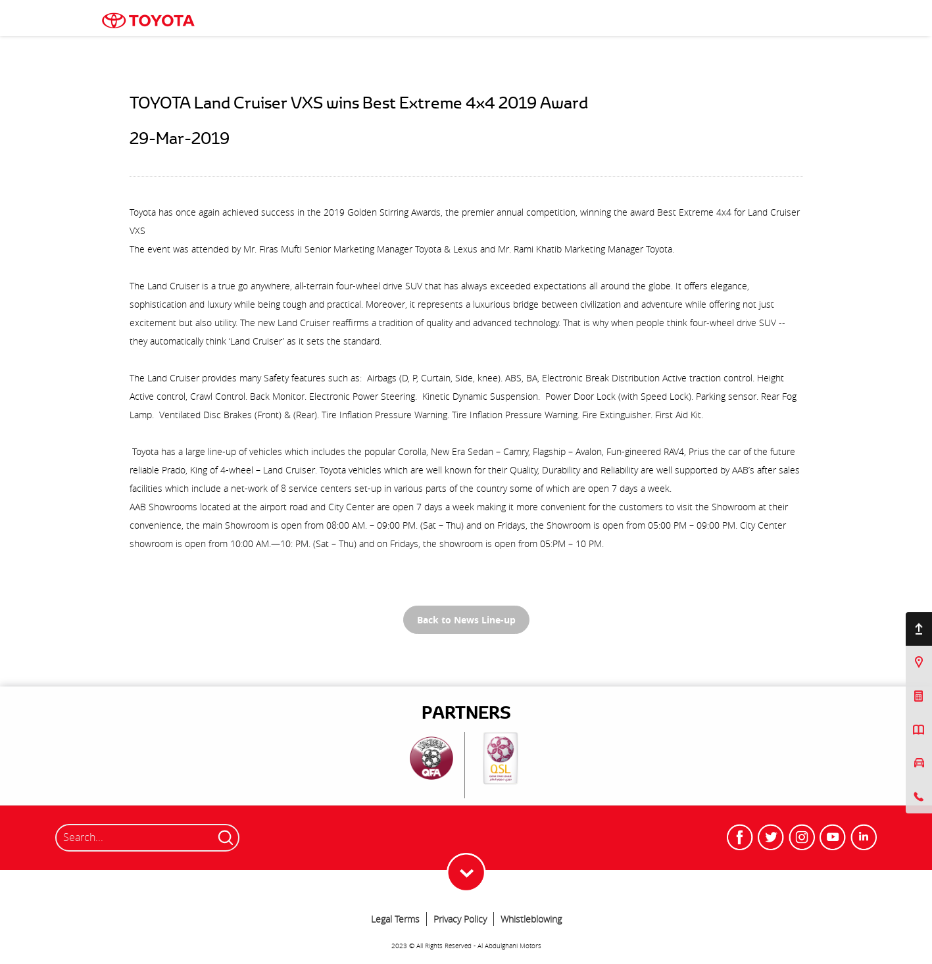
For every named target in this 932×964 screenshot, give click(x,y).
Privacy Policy (460, 919)
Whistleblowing (531, 919)
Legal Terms (395, 919)
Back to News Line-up (466, 620)
